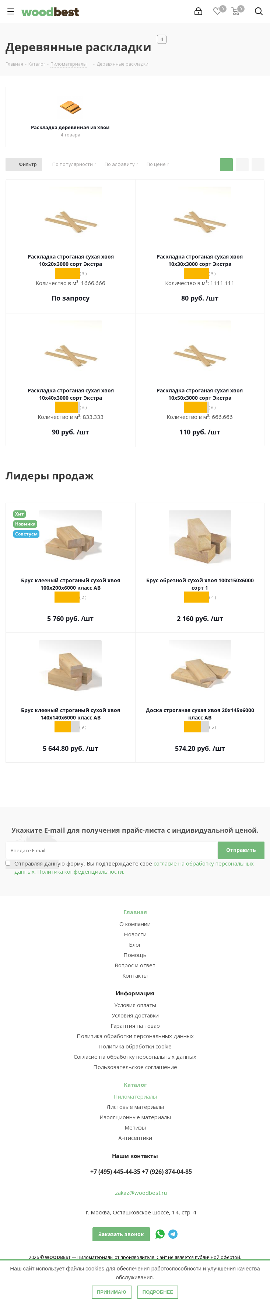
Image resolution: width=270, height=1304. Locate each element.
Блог (135, 944)
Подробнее (158, 1292)
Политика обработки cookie (135, 1046)
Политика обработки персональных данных (135, 1036)
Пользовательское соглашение (135, 1067)
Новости (135, 934)
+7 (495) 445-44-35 (115, 1172)
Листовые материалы (135, 1106)
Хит (19, 514)
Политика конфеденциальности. (80, 871)
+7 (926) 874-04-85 (167, 1172)
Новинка (25, 524)
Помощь (135, 954)
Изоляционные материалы (135, 1117)
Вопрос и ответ (135, 965)
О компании (135, 923)
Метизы (135, 1127)
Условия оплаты (135, 1005)
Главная (135, 912)
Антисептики (135, 1137)
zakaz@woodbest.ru (141, 1192)
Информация (135, 993)
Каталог (135, 1084)
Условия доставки (135, 1015)
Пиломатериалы (135, 1096)
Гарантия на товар (135, 1025)
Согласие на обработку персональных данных (135, 1056)
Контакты (135, 975)
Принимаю (111, 1292)
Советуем (26, 534)
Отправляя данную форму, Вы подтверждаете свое (134, 867)
